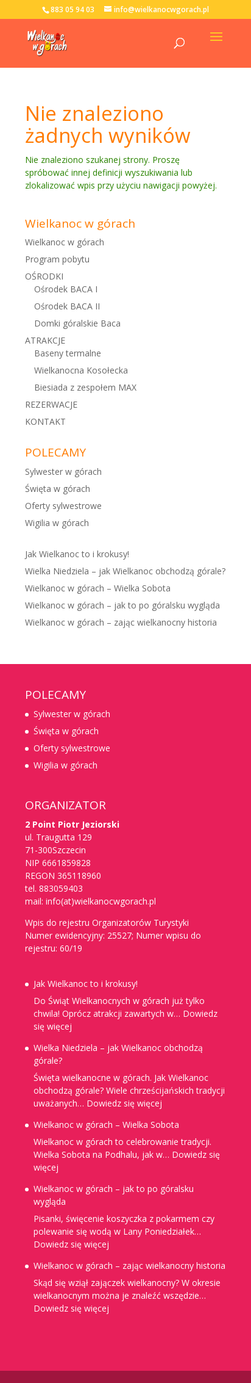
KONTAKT (45, 421)
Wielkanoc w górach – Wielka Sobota (98, 588)
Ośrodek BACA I (65, 289)
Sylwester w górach (63, 471)
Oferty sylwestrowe (63, 505)
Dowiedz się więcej (124, 1103)
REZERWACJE (51, 404)
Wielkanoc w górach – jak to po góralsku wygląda (122, 605)
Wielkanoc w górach (64, 242)
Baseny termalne (67, 353)
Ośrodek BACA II (67, 306)
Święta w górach (57, 488)
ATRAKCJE (45, 340)
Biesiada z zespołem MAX (85, 387)
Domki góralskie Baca (77, 323)
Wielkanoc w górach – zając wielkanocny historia (121, 622)
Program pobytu (57, 259)
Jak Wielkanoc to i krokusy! (77, 554)
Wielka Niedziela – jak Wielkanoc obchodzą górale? (125, 571)
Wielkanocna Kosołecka (81, 370)
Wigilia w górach (57, 523)
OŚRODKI (44, 276)
